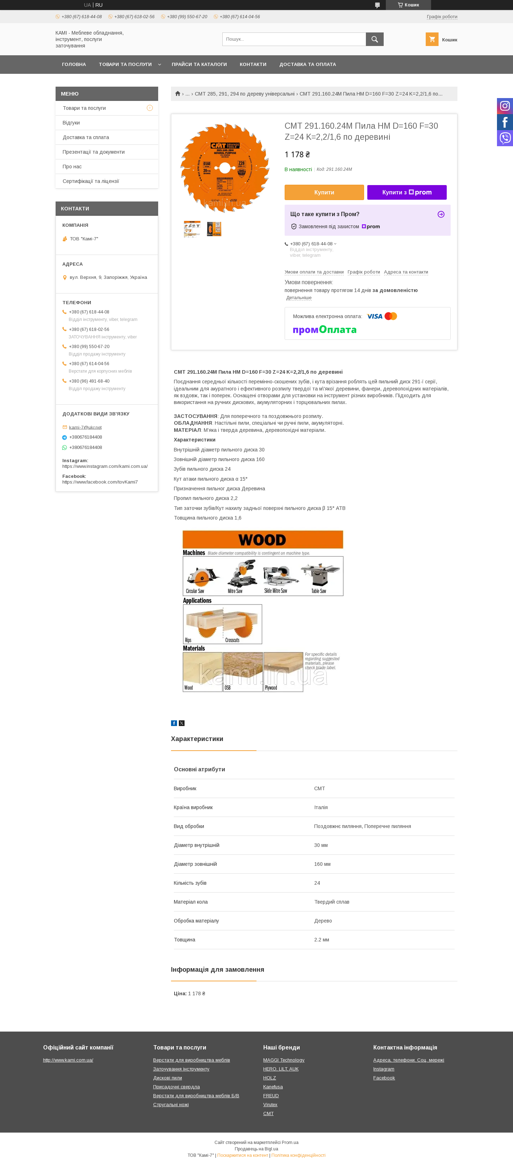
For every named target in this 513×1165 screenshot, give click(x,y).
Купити (325, 192)
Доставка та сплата (86, 137)
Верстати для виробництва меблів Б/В (196, 1095)
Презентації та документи (94, 152)
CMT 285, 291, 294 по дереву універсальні (245, 94)
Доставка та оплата (307, 64)
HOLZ (269, 1077)
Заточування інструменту (181, 1069)
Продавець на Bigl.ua (256, 1148)
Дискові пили (167, 1077)
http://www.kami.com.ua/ (68, 1060)
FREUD (271, 1095)
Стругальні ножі (171, 1104)
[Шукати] (375, 39)
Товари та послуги (125, 64)
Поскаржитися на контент (242, 1155)
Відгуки (71, 123)
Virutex (270, 1104)
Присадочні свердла (176, 1086)
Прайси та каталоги (199, 64)
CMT (268, 1113)
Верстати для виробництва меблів (191, 1060)
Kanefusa (273, 1086)
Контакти (253, 64)
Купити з (406, 192)
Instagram (383, 1069)
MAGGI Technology (284, 1060)
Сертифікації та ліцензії (91, 181)
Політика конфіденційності (298, 1155)
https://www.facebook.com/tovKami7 (100, 482)
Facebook (384, 1077)
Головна (74, 64)
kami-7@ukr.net (85, 427)
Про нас (72, 166)
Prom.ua (290, 1142)
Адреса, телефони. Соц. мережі (408, 1060)
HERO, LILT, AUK (281, 1069)
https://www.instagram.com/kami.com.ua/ (105, 466)
